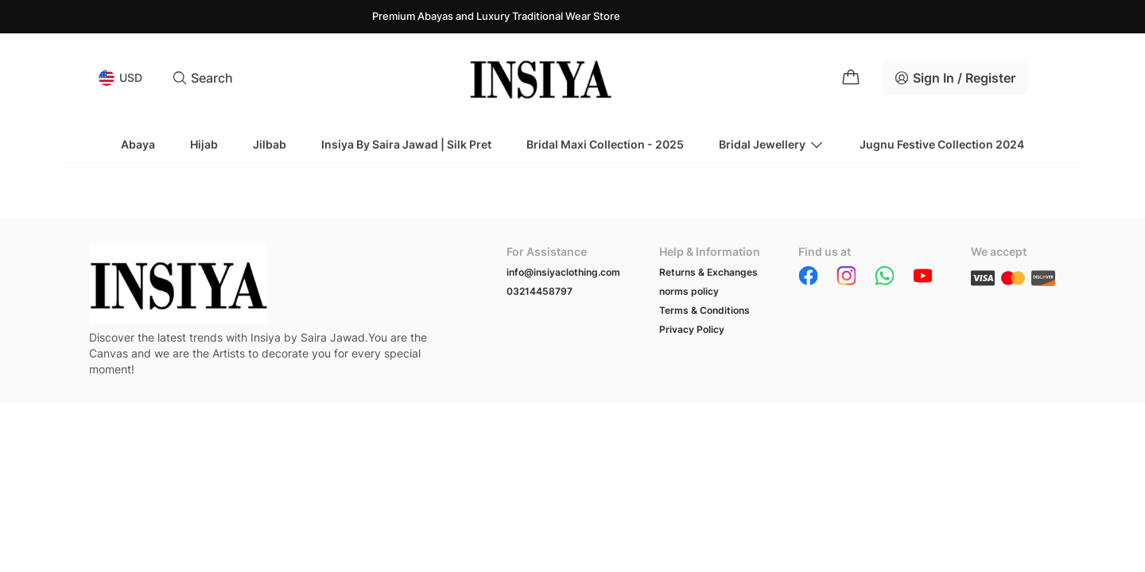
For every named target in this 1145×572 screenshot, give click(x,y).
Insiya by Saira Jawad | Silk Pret (406, 144)
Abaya (138, 144)
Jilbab (269, 144)
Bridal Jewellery (772, 145)
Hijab (204, 144)
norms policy (689, 291)
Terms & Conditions (704, 310)
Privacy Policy (691, 329)
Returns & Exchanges (708, 272)
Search (202, 78)
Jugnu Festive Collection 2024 (942, 144)
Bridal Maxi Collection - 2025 (605, 144)
